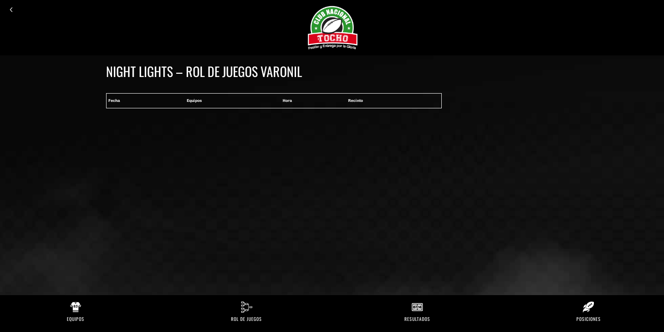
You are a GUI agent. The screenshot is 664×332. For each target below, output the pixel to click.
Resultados (417, 318)
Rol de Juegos (246, 318)
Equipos (75, 318)
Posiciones (588, 318)
